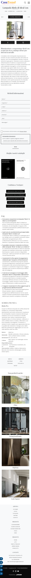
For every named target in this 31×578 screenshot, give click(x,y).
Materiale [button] (10, 361)
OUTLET (15, 511)
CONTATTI (15, 517)
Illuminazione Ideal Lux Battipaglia (15, 195)
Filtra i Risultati (15, 17)
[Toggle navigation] (29, 2)
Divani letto (16, 548)
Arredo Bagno (15, 546)
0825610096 (16, 559)
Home (6, 11)
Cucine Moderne (15, 524)
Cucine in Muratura (15, 528)
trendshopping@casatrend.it (17, 561)
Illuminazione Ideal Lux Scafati (15, 198)
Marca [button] (10, 359)
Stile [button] (21, 361)
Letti (15, 542)
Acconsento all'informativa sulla (15, 131)
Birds (25, 11)
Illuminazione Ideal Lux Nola (15, 202)
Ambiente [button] (21, 359)
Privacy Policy (23, 131)
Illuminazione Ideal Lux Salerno (15, 191)
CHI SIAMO (15, 509)
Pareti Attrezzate (15, 544)
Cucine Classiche (15, 526)
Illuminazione (19, 11)
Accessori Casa (11, 11)
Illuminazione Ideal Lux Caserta (16, 206)
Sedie (15, 533)
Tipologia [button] (10, 363)
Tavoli (15, 530)
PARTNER (15, 515)
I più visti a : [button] (21, 363)
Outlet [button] (15, 365)
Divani (15, 540)
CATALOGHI (15, 513)
